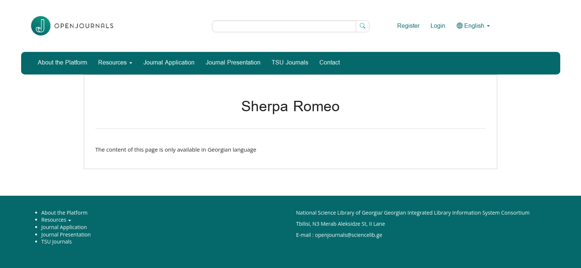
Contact (329, 63)
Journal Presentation (233, 63)
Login (438, 26)
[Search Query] (290, 26)
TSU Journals (290, 63)
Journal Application (169, 63)
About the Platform (62, 63)
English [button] (473, 26)
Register (408, 26)
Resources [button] (115, 63)
